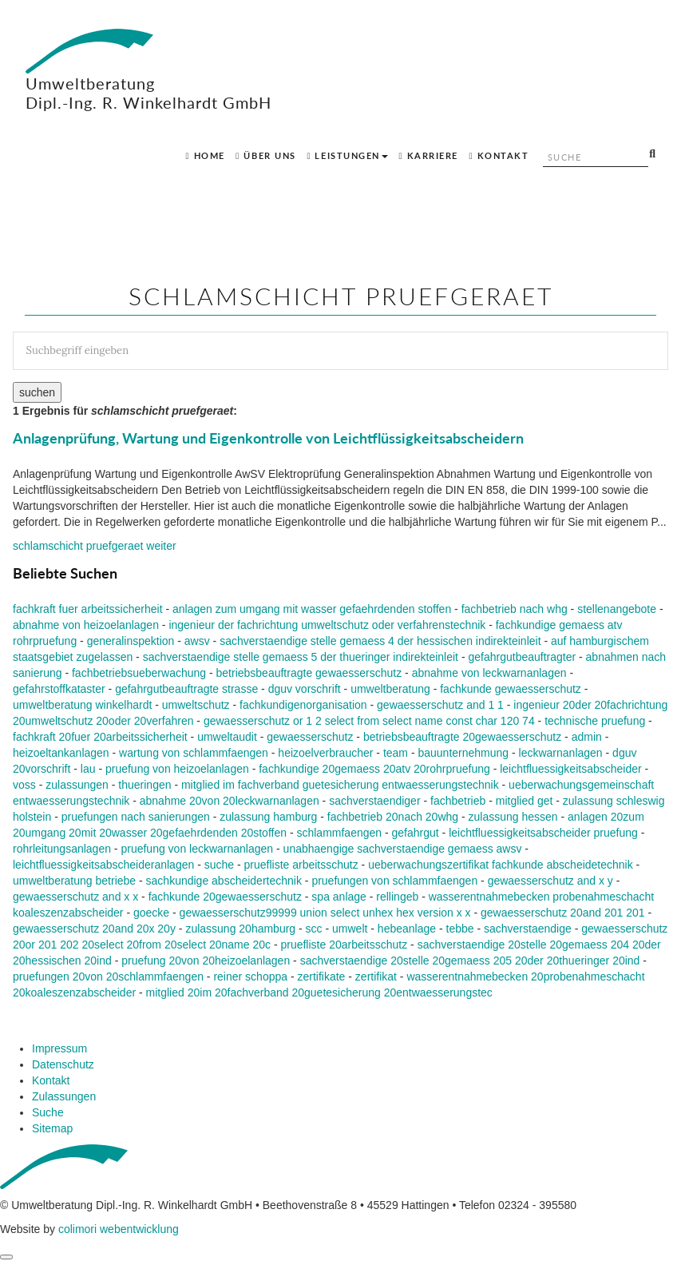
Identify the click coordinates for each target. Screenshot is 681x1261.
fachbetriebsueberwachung (139, 672)
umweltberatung (390, 688)
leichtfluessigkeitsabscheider (570, 768)
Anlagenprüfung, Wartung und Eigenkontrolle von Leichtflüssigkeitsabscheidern (268, 438)
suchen (37, 392)
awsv (197, 640)
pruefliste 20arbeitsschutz (343, 944)
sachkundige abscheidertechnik (224, 880)
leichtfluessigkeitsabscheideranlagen (103, 864)
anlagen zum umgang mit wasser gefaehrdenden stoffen (311, 609)
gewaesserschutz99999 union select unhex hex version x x (325, 912)
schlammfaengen (339, 832)
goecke (151, 912)
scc (314, 928)
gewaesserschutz (310, 736)
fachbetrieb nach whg (514, 609)
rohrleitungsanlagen (62, 848)
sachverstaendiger (374, 800)
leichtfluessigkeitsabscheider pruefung (543, 832)
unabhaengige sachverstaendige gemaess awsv (402, 848)
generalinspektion (131, 640)
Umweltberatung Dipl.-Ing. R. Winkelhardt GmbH (148, 70)
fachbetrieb (457, 800)
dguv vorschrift (304, 688)
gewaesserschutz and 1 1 (440, 704)
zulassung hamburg (268, 816)
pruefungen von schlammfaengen (394, 880)
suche (219, 864)
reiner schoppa (250, 976)
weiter (94, 545)
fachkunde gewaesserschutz (510, 688)
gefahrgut (415, 832)
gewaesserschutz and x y (550, 880)
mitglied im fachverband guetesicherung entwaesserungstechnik (340, 784)
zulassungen (77, 784)
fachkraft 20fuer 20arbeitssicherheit (100, 736)
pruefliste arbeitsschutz (301, 864)
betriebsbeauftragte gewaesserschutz (309, 672)
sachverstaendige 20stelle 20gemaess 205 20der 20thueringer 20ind (470, 960)
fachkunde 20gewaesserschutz (225, 896)
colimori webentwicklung (118, 1229)
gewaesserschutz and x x (75, 896)
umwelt (349, 928)
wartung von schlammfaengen (193, 752)
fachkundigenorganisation (303, 704)
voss (24, 784)
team (395, 752)
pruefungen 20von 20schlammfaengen (108, 976)
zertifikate (321, 976)
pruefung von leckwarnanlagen (197, 848)
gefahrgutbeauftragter (522, 656)
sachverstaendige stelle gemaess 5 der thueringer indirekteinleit (300, 656)
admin (587, 736)
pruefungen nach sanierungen (135, 816)
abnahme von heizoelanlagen (86, 625)
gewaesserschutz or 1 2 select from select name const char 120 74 (369, 720)
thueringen (144, 784)
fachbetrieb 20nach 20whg (392, 816)
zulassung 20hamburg (240, 928)
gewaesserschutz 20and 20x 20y (94, 928)
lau (88, 768)
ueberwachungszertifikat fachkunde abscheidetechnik (500, 864)
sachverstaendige (528, 928)
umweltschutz (196, 704)
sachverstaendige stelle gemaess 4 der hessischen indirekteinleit (380, 640)
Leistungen (347, 155)
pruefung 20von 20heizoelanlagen (205, 960)
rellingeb (397, 896)
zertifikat (376, 976)
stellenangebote (616, 609)
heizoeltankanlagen (61, 752)
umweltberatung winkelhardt (82, 704)
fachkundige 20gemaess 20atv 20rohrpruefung (374, 768)
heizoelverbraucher (325, 752)
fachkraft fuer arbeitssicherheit (88, 609)
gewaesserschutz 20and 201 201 (562, 912)
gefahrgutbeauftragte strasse (186, 688)
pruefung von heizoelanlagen (177, 768)
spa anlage (338, 896)
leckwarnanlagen (561, 752)
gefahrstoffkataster (59, 688)
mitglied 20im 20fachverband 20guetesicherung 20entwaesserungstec (319, 992)
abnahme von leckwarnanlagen (489, 672)
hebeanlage (407, 928)
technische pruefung (594, 720)
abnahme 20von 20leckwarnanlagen (229, 800)
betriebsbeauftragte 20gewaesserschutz (462, 736)
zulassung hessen (513, 816)
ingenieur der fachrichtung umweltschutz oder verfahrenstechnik (326, 625)
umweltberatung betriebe (74, 880)
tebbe (460, 928)
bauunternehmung (463, 752)
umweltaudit (227, 736)
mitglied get (524, 800)
